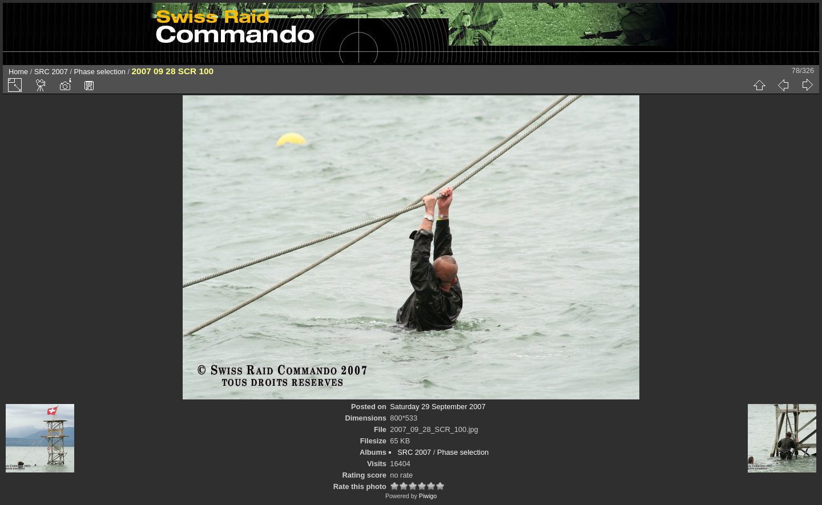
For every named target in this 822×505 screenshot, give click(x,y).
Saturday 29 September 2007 (437, 406)
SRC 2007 (51, 71)
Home (18, 71)
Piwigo (428, 495)
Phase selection (100, 71)
